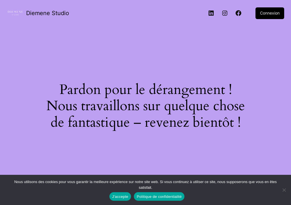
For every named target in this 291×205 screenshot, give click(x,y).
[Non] (284, 190)
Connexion (270, 13)
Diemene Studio (47, 13)
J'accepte (120, 196)
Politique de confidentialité (159, 196)
